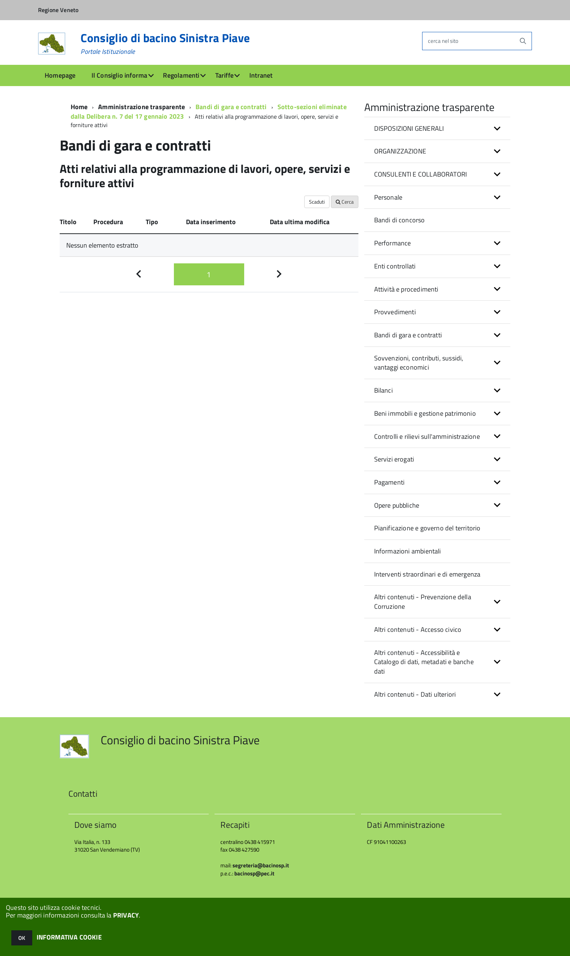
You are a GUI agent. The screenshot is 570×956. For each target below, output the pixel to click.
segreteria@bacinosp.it (260, 865)
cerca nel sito (443, 41)
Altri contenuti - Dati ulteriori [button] (415, 694)
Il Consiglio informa (120, 75)
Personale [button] (388, 197)
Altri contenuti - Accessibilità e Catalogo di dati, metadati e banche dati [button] (424, 662)
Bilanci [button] (383, 390)
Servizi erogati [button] (394, 459)
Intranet (260, 75)
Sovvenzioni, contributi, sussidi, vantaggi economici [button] (418, 363)
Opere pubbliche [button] (397, 505)
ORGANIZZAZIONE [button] (400, 151)
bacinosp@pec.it (254, 873)
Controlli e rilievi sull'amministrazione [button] (427, 436)
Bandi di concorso (399, 220)
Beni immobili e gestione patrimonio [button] (425, 413)
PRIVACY (126, 915)
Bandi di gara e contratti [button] (408, 335)
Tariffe (224, 75)
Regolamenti (181, 75)
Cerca (345, 201)
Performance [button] (392, 243)
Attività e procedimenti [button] (406, 289)
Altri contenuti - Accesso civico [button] (418, 629)
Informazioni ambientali (407, 551)
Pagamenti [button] (389, 482)
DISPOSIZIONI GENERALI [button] (409, 128)
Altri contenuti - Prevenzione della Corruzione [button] (422, 601)
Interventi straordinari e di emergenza (427, 574)
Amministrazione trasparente (141, 107)
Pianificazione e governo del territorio (427, 528)
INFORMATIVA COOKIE (69, 937)
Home (79, 107)
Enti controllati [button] (395, 266)
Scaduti (317, 201)
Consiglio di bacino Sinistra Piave (165, 43)
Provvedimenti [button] (395, 312)
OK (21, 938)
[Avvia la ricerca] (523, 41)
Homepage (60, 75)
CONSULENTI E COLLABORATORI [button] (420, 174)
